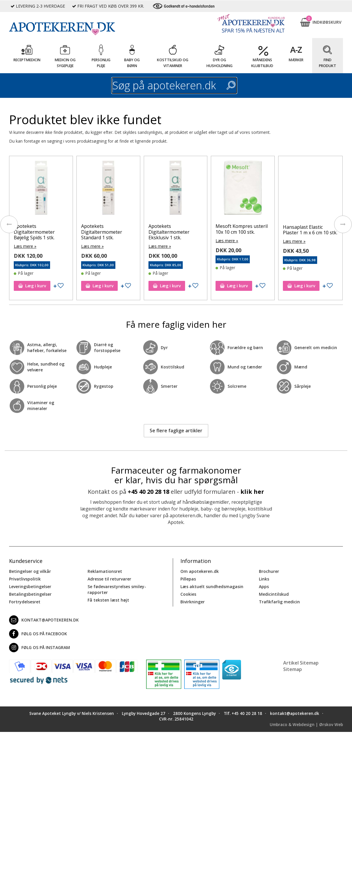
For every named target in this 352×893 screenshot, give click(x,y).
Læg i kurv (32, 285)
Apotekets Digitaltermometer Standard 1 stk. (101, 231)
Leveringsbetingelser (30, 586)
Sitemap (292, 669)
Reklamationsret (105, 571)
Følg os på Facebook (38, 633)
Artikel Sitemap (301, 663)
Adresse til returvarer (109, 579)
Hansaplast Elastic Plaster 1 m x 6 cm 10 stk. (310, 230)
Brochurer (269, 571)
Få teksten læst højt (108, 600)
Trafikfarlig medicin (279, 602)
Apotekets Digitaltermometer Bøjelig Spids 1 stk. (34, 231)
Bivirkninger (192, 602)
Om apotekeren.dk (199, 571)
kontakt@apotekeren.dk (44, 620)
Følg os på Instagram (39, 647)
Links (264, 579)
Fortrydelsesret (24, 602)
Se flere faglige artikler (176, 430)
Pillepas (188, 579)
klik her (252, 492)
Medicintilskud (274, 594)
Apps (264, 586)
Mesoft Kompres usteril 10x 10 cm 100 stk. (242, 229)
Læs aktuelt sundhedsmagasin (211, 586)
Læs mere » (25, 246)
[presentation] (9, 224)
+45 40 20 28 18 (148, 492)
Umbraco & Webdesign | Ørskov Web (306, 724)
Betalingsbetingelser (30, 594)
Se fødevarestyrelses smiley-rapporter (117, 589)
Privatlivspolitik (25, 579)
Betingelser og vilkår (30, 571)
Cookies (188, 594)
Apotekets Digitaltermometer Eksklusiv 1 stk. (168, 231)
